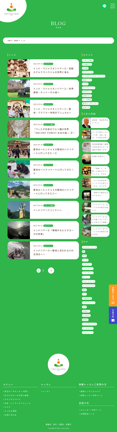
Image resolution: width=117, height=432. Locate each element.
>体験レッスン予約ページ (90, 395)
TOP (9, 41)
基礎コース (87, 80)
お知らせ (86, 107)
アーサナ (86, 277)
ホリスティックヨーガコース (94, 76)
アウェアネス (88, 273)
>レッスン (46, 391)
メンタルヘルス (88, 285)
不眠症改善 (87, 298)
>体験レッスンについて (90, 391)
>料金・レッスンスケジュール (17, 403)
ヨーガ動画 (87, 99)
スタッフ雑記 (49, 124)
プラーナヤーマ (88, 281)
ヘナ (84, 294)
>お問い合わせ (10, 414)
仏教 (84, 307)
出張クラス (87, 95)
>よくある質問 (10, 411)
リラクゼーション (89, 324)
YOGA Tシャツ (89, 302)
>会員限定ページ (86, 413)
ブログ (16, 41)
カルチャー (48, 64)
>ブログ (7, 407)
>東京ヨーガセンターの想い (16, 391)
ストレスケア (88, 268)
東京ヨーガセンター (90, 103)
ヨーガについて (88, 88)
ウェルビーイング (89, 247)
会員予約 (113, 313)
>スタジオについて (12, 399)
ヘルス (85, 84)
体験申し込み (113, 293)
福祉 (84, 290)
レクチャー (87, 264)
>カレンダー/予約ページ (90, 409)
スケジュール (88, 72)
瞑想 (84, 256)
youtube (86, 315)
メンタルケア (88, 328)
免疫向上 (86, 311)
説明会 (85, 320)
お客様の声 (87, 64)
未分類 (85, 68)
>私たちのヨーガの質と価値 (16, 395)
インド (85, 260)
